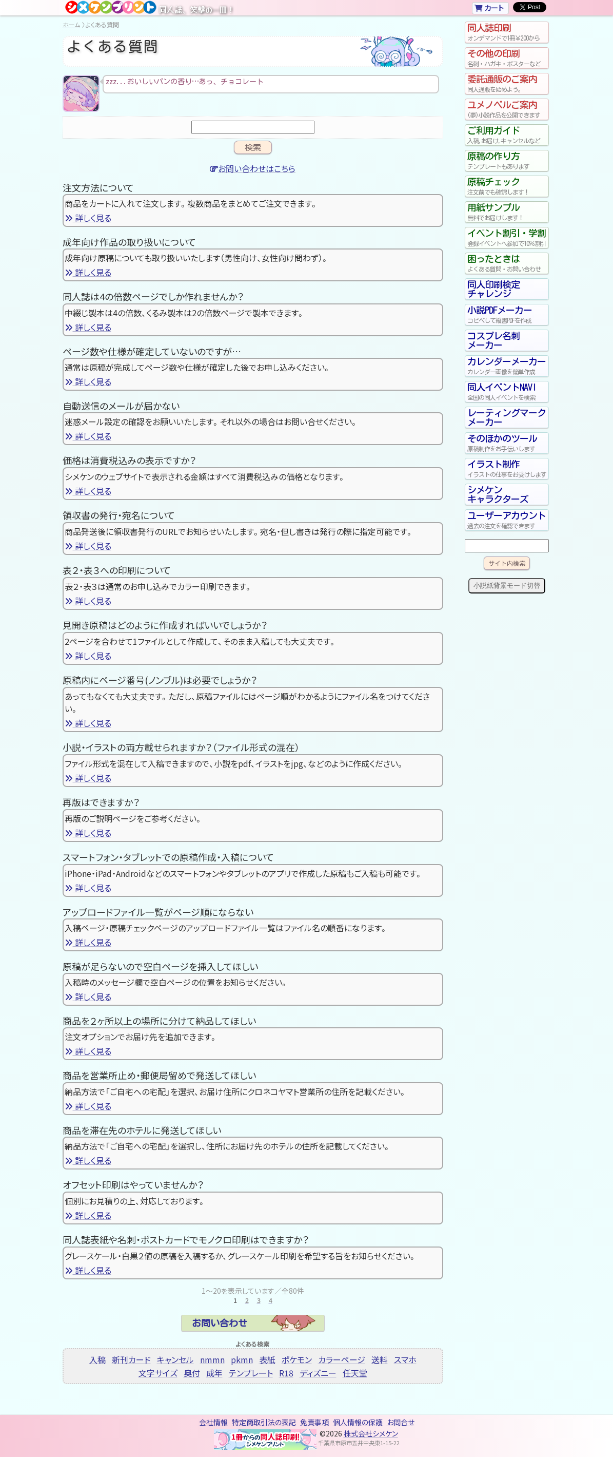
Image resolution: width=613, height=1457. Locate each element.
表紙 (267, 1359)
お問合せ (400, 1422)
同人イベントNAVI (506, 391)
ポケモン (297, 1359)
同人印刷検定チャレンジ (493, 289)
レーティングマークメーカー (506, 417)
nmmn (212, 1359)
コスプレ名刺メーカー (493, 340)
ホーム (71, 24)
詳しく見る (88, 218)
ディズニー (318, 1373)
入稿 (97, 1359)
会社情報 (213, 1422)
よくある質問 (102, 24)
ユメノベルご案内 (506, 109)
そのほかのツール (506, 443)
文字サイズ (158, 1373)
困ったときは (506, 263)
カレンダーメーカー (506, 366)
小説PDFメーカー (506, 314)
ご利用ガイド (506, 135)
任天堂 (355, 1373)
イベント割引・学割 (506, 237)
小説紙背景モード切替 (506, 585)
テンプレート (251, 1373)
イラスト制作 (506, 468)
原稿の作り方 (506, 160)
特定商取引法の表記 (264, 1422)
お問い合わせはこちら (252, 168)
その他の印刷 (506, 58)
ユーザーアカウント (506, 520)
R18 (286, 1373)
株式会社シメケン (371, 1433)
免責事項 (314, 1422)
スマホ (405, 1359)
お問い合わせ (219, 1323)
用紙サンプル (506, 212)
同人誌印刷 (506, 32)
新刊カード (131, 1359)
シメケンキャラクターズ (497, 494)
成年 (214, 1373)
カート (489, 8)
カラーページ (341, 1359)
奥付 (192, 1373)
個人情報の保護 (358, 1422)
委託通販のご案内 (506, 83)
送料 (379, 1359)
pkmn (242, 1359)
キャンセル (175, 1359)
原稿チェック (506, 186)
